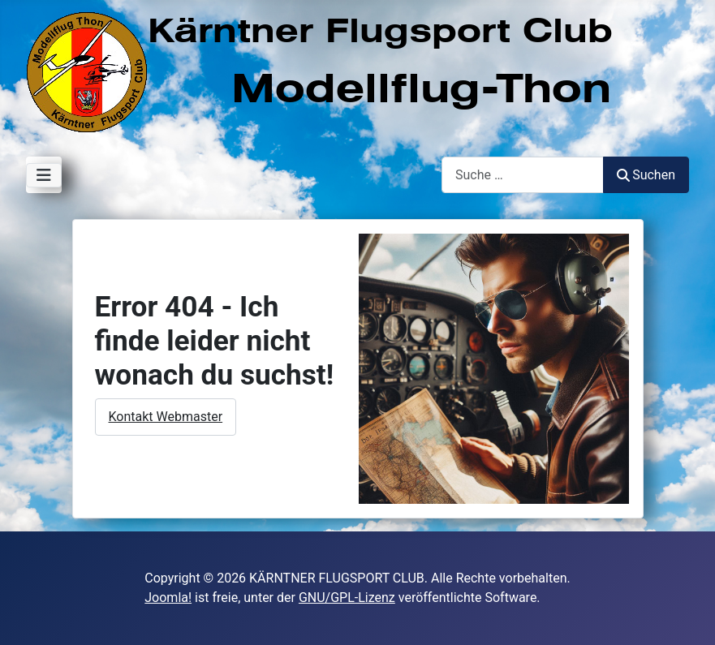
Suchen (646, 175)
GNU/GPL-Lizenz (347, 597)
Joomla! (168, 597)
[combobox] (522, 175)
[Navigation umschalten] (44, 175)
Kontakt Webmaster (166, 416)
